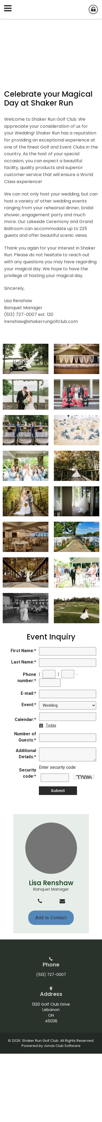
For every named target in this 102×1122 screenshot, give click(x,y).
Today (51, 793)
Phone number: (26, 746)
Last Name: (23, 730)
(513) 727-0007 (51, 1043)
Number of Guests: (25, 805)
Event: (28, 773)
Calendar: (25, 787)
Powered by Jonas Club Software (51, 1114)
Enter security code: (57, 835)
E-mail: (28, 761)
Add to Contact (50, 986)
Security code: (27, 841)
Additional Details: (26, 822)
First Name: (23, 719)
